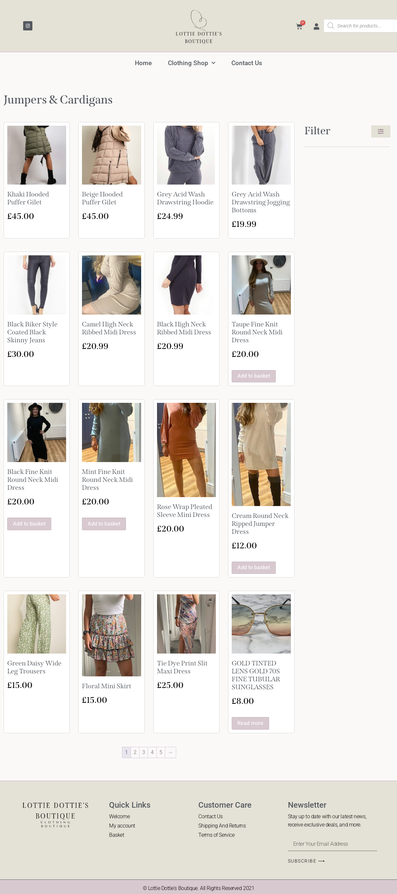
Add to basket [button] (253, 376)
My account (122, 826)
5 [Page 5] (160, 752)
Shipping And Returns (222, 826)
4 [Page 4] (152, 752)
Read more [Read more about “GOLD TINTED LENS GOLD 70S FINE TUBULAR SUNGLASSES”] (250, 723)
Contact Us (247, 63)
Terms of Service (216, 835)
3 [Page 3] (143, 752)
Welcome (119, 816)
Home (143, 63)
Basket (116, 835)
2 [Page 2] (135, 752)
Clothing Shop (192, 63)
